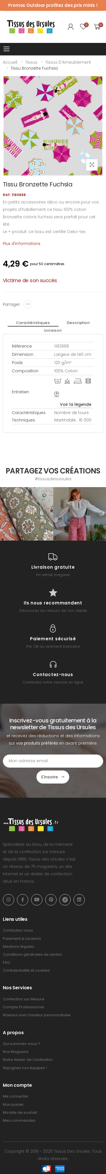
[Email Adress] (53, 761)
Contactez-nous (18, 930)
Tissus (31, 62)
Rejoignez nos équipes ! (25, 1068)
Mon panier (13, 1104)
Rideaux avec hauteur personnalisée (37, 1015)
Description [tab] (78, 322)
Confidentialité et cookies (26, 970)
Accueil (10, 62)
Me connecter (16, 1096)
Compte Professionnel (23, 1007)
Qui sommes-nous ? (21, 1043)
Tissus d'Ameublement (68, 62)
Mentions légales (18, 946)
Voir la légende (75, 404)
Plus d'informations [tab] (21, 243)
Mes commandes (19, 1120)
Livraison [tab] (53, 330)
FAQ (6, 962)
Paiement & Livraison (22, 938)
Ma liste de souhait (20, 1112)
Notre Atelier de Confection (28, 1059)
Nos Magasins (16, 1051)
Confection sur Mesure (23, 999)
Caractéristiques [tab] (33, 322)
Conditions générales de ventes (32, 954)
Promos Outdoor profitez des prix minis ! (53, 5)
